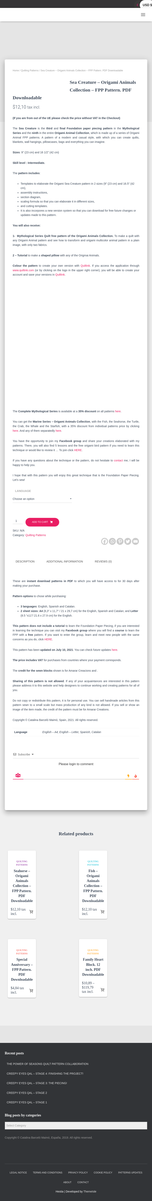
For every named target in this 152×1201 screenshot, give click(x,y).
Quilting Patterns (30, 70)
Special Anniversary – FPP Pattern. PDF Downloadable (22, 987)
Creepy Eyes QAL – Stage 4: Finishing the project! (45, 1073)
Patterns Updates (130, 1172)
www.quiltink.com (23, 288)
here (118, 429)
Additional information (65, 579)
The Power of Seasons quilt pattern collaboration (47, 1063)
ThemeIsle (90, 1191)
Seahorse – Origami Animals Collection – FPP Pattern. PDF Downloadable (22, 903)
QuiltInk (85, 283)
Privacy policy (78, 1172)
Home (16, 70)
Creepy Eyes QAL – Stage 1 (27, 1102)
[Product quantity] (18, 539)
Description (25, 579)
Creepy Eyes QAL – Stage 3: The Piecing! (37, 1083)
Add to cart (40, 539)
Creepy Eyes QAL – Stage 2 (27, 1092)
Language (23, 508)
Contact (83, 1182)
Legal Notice (18, 1172)
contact (118, 478)
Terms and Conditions (47, 1172)
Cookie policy (103, 1172)
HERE (78, 468)
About (67, 1182)
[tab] (28, 579)
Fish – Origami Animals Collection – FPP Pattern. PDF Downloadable (93, 903)
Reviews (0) (103, 579)
